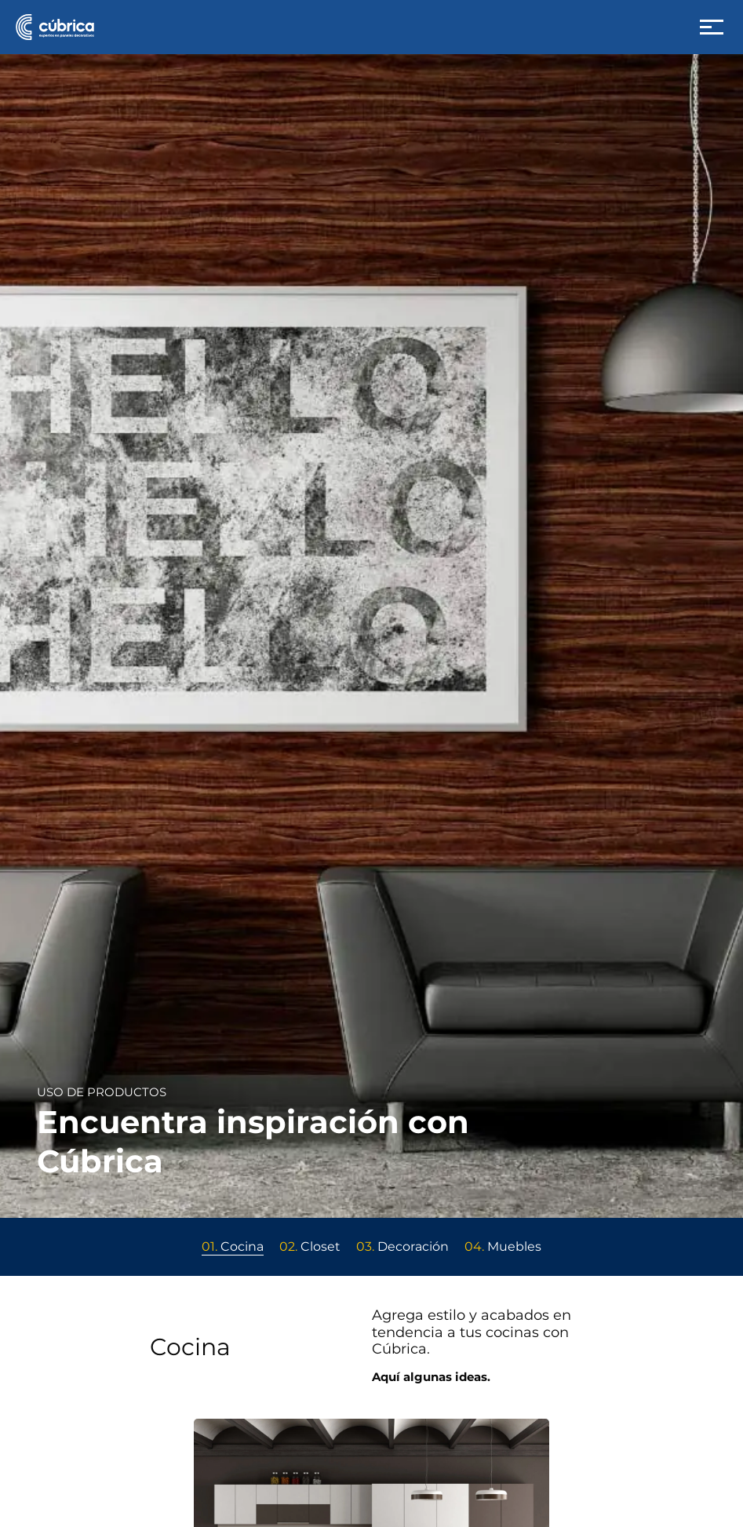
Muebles (502, 1246)
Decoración (402, 1246)
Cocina (233, 1246)
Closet (310, 1246)
